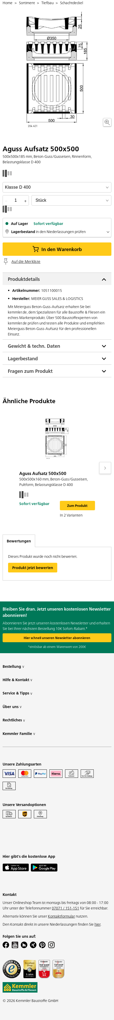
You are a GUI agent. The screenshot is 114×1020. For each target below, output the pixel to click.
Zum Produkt (77, 505)
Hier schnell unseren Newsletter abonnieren (57, 637)
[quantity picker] (15, 200)
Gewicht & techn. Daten (34, 346)
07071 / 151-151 (65, 908)
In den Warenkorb (57, 249)
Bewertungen (19, 540)
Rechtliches (14, 720)
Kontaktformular (61, 916)
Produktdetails (24, 279)
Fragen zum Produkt (30, 371)
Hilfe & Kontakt (17, 679)
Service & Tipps (17, 693)
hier (97, 924)
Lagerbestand (23, 358)
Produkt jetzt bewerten (32, 567)
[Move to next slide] (105, 468)
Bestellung (13, 666)
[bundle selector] (71, 200)
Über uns (12, 706)
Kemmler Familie (19, 733)
